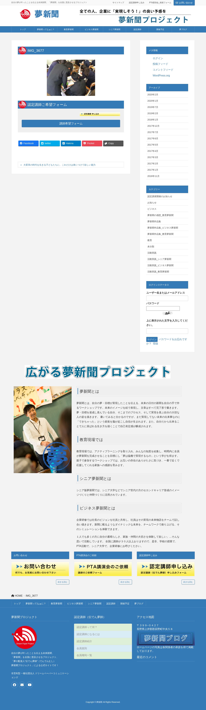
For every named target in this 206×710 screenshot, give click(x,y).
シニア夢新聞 (94, 603)
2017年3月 (152, 157)
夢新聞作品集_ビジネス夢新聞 (162, 227)
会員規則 (82, 648)
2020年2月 (152, 94)
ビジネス (151, 209)
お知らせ (151, 202)
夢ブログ (138, 603)
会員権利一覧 (84, 655)
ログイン (158, 58)
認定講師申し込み (136, 2)
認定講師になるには (88, 634)
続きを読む (62, 582)
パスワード (152, 303)
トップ (17, 603)
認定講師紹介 (84, 641)
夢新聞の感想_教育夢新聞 (160, 215)
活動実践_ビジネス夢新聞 (160, 265)
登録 (155, 343)
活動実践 (151, 253)
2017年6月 (152, 138)
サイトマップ (118, 2)
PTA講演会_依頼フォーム (160, 2)
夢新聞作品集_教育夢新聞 (160, 234)
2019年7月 (152, 107)
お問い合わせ (186, 2)
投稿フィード (160, 64)
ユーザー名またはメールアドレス (165, 292)
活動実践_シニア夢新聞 (159, 259)
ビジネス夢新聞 (75, 603)
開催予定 (124, 603)
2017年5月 (152, 144)
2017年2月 (152, 163)
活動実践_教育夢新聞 (158, 271)
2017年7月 (152, 132)
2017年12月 (153, 126)
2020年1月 (152, 101)
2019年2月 (152, 113)
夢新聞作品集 (154, 221)
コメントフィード (163, 69)
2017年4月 (152, 151)
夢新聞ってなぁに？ (36, 603)
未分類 (150, 246)
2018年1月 (152, 119)
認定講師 (110, 603)
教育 (149, 240)
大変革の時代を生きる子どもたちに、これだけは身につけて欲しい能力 (59, 165)
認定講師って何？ (87, 627)
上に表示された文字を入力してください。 (166, 323)
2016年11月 (153, 176)
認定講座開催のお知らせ (159, 196)
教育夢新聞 (56, 603)
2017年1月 (152, 170)
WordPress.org (161, 75)
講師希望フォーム (71, 123)
